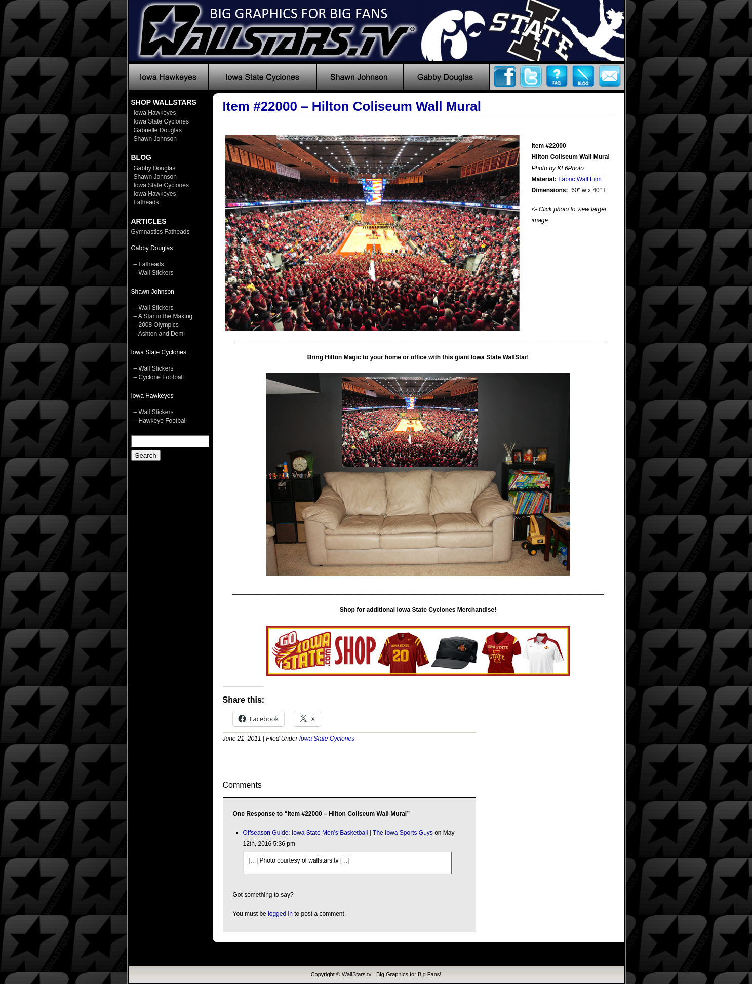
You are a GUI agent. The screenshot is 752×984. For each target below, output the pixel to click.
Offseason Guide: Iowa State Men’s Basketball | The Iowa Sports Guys (338, 832)
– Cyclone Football (159, 377)
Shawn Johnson (155, 138)
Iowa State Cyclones (161, 121)
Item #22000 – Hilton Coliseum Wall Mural (352, 106)
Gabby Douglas (155, 168)
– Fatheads (149, 264)
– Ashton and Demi (159, 333)
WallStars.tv (356, 974)
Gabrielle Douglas (158, 130)
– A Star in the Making (163, 316)
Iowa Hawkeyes (155, 112)
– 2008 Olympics (156, 325)
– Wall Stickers (154, 272)
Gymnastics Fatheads (160, 231)
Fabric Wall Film (580, 179)
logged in (280, 913)
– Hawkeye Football (160, 420)
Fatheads (146, 202)
